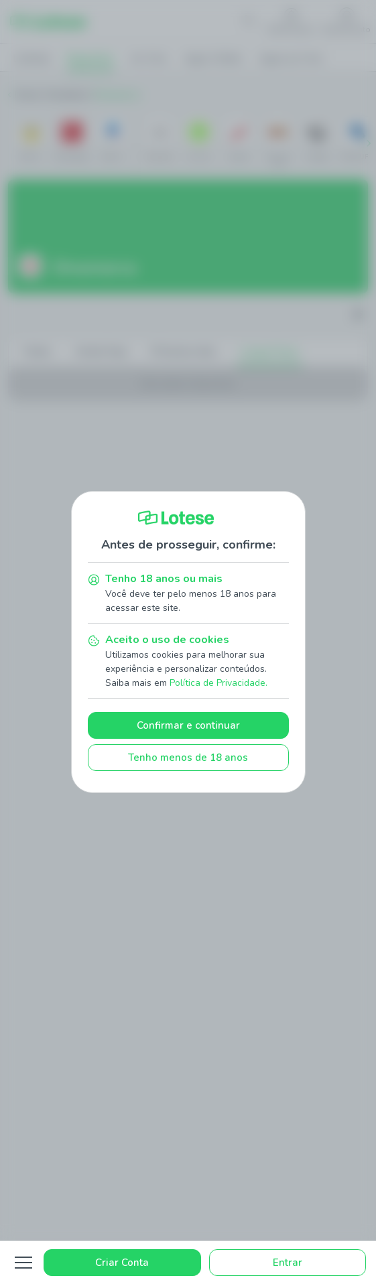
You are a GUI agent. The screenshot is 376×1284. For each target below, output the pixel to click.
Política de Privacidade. (218, 682)
